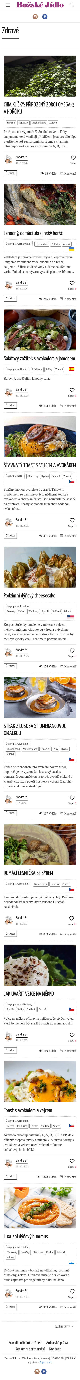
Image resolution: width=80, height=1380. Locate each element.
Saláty (49, 369)
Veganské (23, 122)
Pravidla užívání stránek (25, 1343)
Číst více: (10, 173)
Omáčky (45, 749)
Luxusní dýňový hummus (26, 1236)
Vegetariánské (39, 122)
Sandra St (22, 157)
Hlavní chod (42, 244)
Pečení (21, 611)
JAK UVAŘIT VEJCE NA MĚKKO (29, 994)
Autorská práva (57, 1343)
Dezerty (11, 611)
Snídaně (11, 122)
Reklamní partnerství (30, 1349)
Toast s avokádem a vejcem (28, 1110)
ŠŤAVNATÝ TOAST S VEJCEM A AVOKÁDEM (40, 465)
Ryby (55, 749)
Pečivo (10, 1126)
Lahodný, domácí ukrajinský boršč (33, 233)
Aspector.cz (45, 1362)
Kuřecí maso (40, 884)
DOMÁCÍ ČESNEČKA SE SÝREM (28, 873)
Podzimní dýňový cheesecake (29, 596)
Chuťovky (33, 476)
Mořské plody (30, 749)
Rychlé (45, 476)
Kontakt (55, 1349)
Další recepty (62, 1327)
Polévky (55, 244)
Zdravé (53, 122)
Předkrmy (37, 369)
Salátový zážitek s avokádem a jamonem (39, 359)
